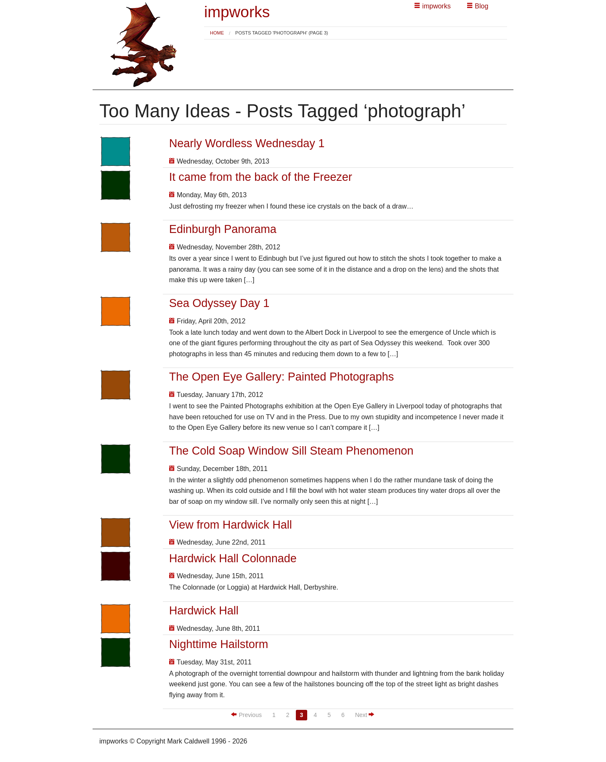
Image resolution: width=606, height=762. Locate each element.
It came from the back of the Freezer (260, 177)
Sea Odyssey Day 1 (219, 303)
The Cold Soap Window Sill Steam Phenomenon (291, 450)
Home (217, 32)
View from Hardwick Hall (230, 525)
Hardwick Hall (204, 610)
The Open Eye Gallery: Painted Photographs (281, 376)
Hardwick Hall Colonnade (233, 558)
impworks (237, 12)
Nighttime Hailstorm (218, 644)
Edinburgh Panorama (222, 229)
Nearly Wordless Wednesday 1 (247, 143)
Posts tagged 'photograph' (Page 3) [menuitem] (281, 33)
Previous (246, 715)
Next (365, 715)
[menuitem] (217, 33)
